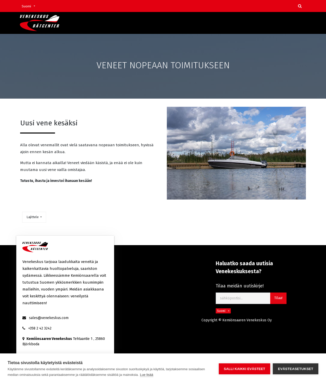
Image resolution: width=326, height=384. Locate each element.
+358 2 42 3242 (39, 328)
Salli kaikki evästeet (244, 369)
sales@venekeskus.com (49, 318)
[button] (34, 217)
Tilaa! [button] (278, 298)
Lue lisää (146, 375)
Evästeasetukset (295, 369)
